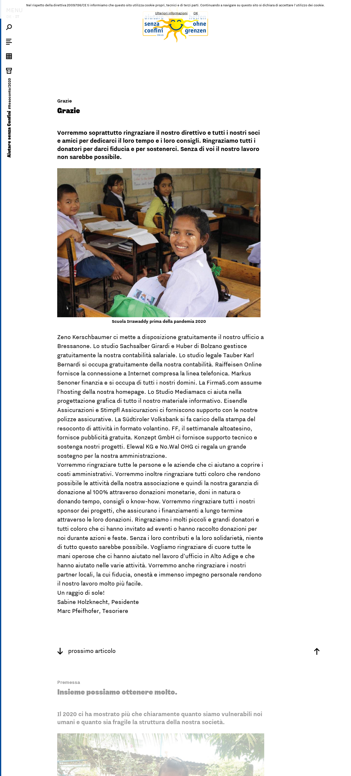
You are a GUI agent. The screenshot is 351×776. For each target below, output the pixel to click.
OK (195, 13)
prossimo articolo (86, 651)
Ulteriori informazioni (171, 13)
